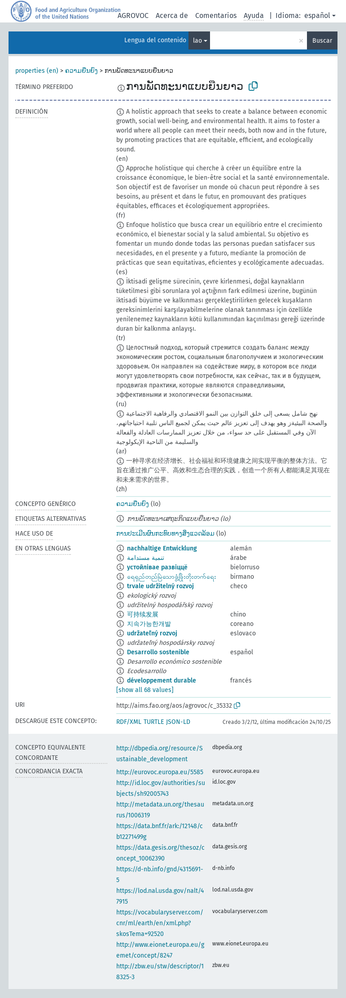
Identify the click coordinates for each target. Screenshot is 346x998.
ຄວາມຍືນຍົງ (81, 71)
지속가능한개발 (149, 624)
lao (197, 40)
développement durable (161, 680)
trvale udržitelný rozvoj (160, 586)
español (317, 15)
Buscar (322, 40)
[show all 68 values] (145, 690)
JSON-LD (178, 722)
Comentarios (216, 15)
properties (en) (36, 71)
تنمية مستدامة (145, 558)
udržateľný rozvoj (152, 633)
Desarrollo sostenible (158, 652)
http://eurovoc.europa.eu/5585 (159, 772)
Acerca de (172, 15)
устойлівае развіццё (157, 567)
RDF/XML (128, 722)
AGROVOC (133, 15)
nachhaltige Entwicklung (162, 548)
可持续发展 (142, 614)
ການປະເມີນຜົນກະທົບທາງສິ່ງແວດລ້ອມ (165, 533)
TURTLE (154, 722)
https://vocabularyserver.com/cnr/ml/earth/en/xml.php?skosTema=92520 (159, 923)
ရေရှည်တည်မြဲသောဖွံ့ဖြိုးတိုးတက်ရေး (171, 577)
